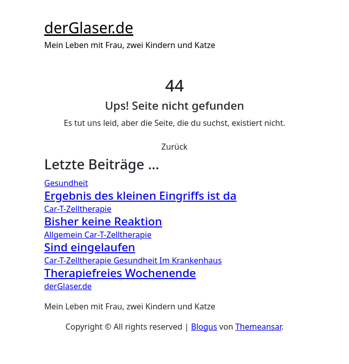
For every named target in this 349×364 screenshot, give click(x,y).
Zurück (175, 146)
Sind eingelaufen (89, 247)
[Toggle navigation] (51, 13)
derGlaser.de (88, 27)
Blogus (204, 326)
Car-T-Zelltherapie (78, 208)
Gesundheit (66, 183)
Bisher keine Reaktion (103, 221)
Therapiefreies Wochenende (120, 273)
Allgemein (64, 234)
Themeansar (258, 326)
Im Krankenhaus (191, 260)
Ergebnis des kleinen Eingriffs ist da (140, 195)
